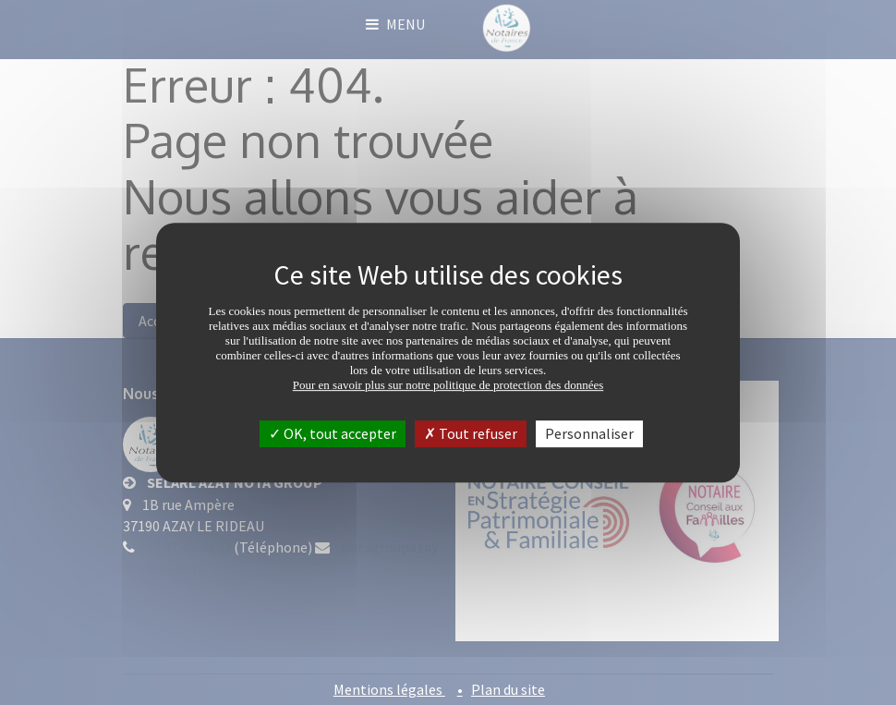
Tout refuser (470, 433)
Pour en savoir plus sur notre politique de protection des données (448, 385)
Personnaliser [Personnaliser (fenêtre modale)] (589, 433)
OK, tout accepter (332, 433)
